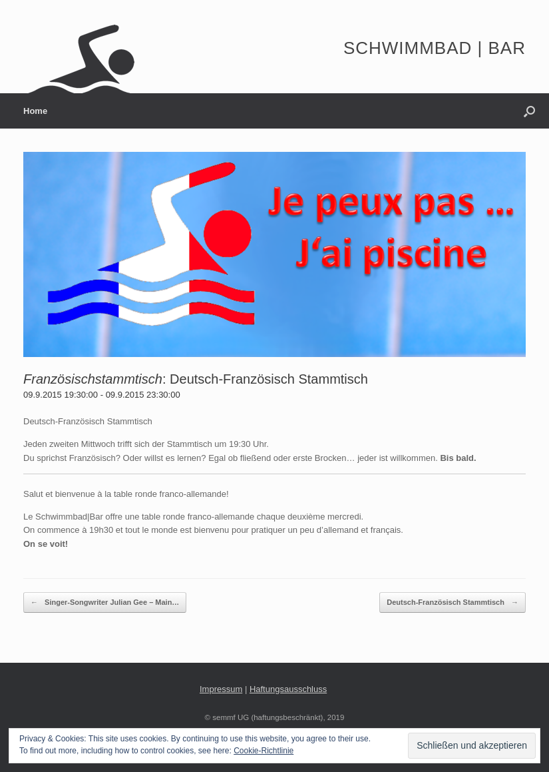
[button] (529, 111)
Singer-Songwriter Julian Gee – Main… (105, 602)
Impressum (221, 689)
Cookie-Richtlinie (263, 750)
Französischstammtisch (92, 379)
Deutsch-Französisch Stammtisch (269, 379)
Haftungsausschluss (288, 689)
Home (35, 111)
